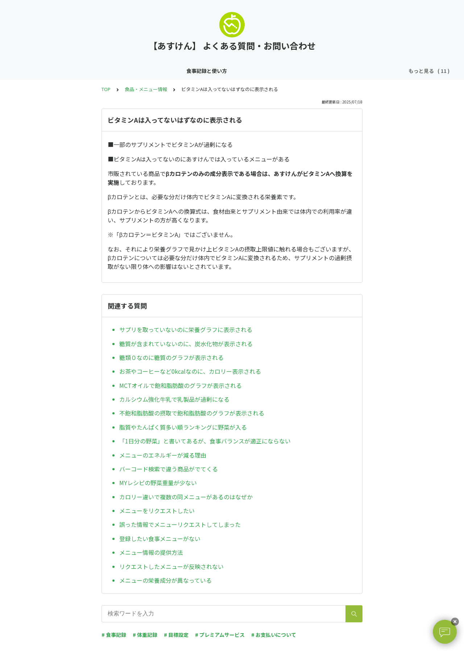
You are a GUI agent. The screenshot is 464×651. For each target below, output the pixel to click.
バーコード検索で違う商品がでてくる (168, 468)
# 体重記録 (145, 634)
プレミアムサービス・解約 (238, 70)
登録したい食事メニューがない (159, 538)
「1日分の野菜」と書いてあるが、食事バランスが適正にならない (205, 441)
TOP (106, 89)
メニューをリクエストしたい (157, 510)
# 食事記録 (114, 634)
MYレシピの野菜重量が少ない (158, 482)
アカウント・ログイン (304, 70)
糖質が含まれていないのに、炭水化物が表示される (186, 343)
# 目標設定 (176, 634)
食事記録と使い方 (50, 70)
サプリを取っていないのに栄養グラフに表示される (185, 329)
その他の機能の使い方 (172, 70)
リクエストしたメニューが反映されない (171, 566)
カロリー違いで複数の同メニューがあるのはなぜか (186, 496)
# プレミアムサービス (220, 634)
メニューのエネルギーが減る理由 (162, 455)
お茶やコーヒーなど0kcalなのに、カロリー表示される (190, 371)
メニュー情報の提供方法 (151, 552)
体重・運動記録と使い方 (109, 70)
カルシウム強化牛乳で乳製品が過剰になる (174, 399)
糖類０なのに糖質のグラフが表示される (171, 357)
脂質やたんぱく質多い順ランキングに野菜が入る (183, 427)
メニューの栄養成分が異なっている (165, 580)
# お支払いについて (273, 634)
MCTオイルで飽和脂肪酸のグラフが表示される (180, 385)
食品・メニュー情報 (362, 70)
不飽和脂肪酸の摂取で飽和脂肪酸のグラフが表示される (191, 413)
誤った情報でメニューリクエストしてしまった (180, 524)
